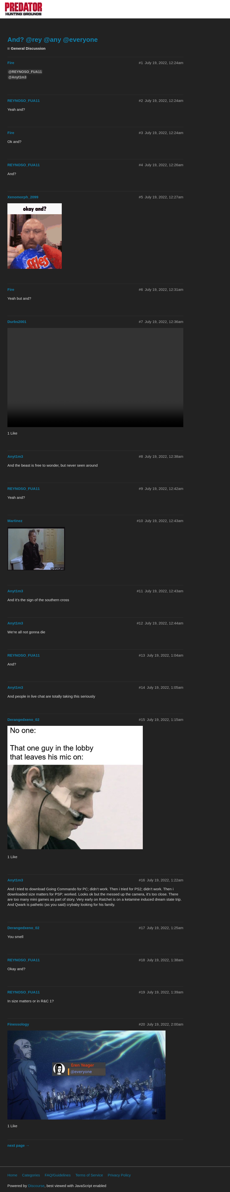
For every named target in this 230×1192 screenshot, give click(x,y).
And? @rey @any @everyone (52, 39)
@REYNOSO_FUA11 (25, 72)
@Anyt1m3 (17, 77)
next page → (18, 1145)
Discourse (36, 1186)
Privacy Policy (119, 1175)
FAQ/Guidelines (58, 1175)
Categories (31, 1175)
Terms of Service (89, 1175)
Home (12, 1175)
